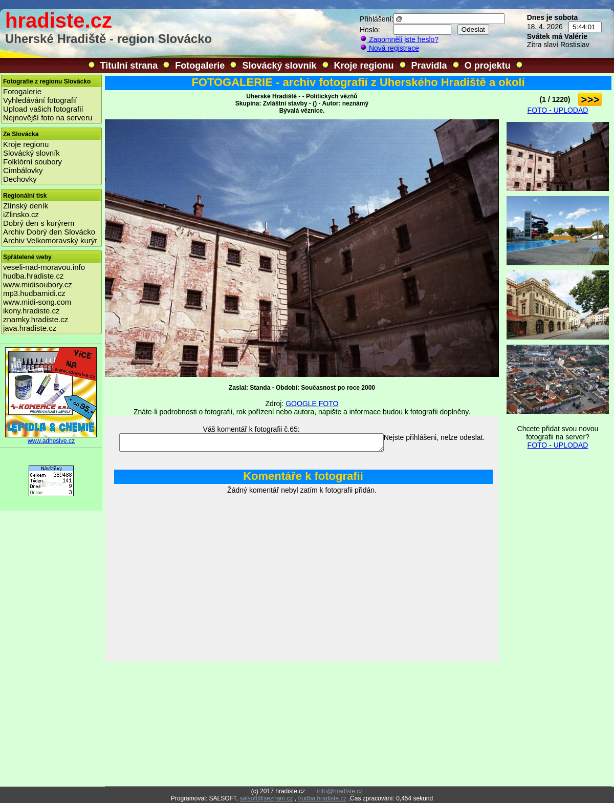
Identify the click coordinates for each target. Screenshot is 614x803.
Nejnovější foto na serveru (47, 117)
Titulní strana (129, 65)
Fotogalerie (200, 65)
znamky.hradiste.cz (35, 319)
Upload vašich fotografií (43, 108)
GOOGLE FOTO (312, 403)
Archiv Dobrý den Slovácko (49, 231)
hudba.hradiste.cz (33, 275)
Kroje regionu (364, 65)
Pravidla (429, 65)
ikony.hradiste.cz (31, 310)
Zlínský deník (25, 205)
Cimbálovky (23, 170)
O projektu (488, 65)
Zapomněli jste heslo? (399, 39)
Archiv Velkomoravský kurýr (50, 240)
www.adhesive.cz (51, 438)
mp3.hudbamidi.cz (34, 293)
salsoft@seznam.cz (266, 798)
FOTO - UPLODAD (558, 110)
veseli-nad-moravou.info (44, 267)
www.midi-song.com (37, 302)
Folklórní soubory (32, 161)
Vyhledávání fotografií (40, 100)
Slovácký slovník (279, 65)
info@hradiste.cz (340, 791)
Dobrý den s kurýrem (38, 223)
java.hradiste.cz (29, 328)
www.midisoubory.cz (37, 284)
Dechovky (20, 179)
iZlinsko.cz (21, 214)
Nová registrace (389, 48)
